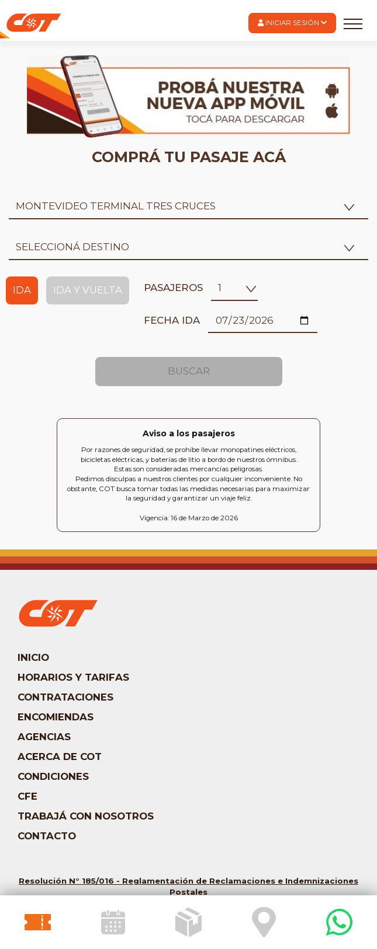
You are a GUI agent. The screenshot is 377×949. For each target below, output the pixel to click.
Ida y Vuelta (87, 290)
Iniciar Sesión (292, 23)
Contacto (47, 836)
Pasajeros (173, 287)
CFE (27, 796)
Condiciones (53, 776)
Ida (22, 290)
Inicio (33, 657)
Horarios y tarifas (73, 677)
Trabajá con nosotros (86, 816)
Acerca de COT (60, 756)
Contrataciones (65, 697)
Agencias (44, 737)
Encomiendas (56, 717)
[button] (292, 23)
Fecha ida (172, 320)
